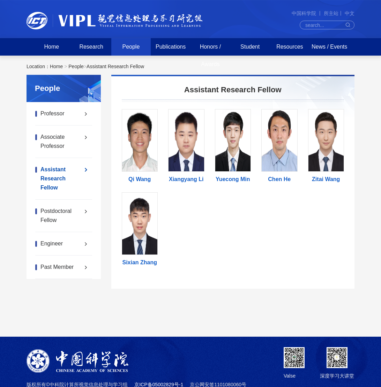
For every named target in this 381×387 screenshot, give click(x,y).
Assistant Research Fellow (115, 66)
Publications (171, 47)
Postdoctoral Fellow (56, 215)
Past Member (57, 267)
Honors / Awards (210, 55)
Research (91, 47)
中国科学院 (305, 13)
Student (250, 47)
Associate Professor (52, 141)
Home (51, 47)
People (131, 47)
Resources (289, 47)
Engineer (51, 243)
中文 (349, 13)
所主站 (331, 13)
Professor (52, 113)
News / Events (329, 47)
